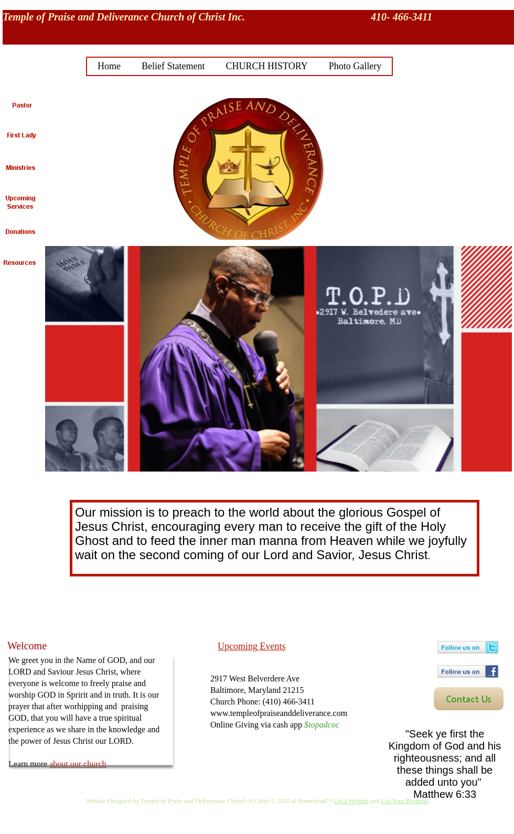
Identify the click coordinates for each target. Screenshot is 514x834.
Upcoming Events (251, 646)
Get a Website (351, 801)
